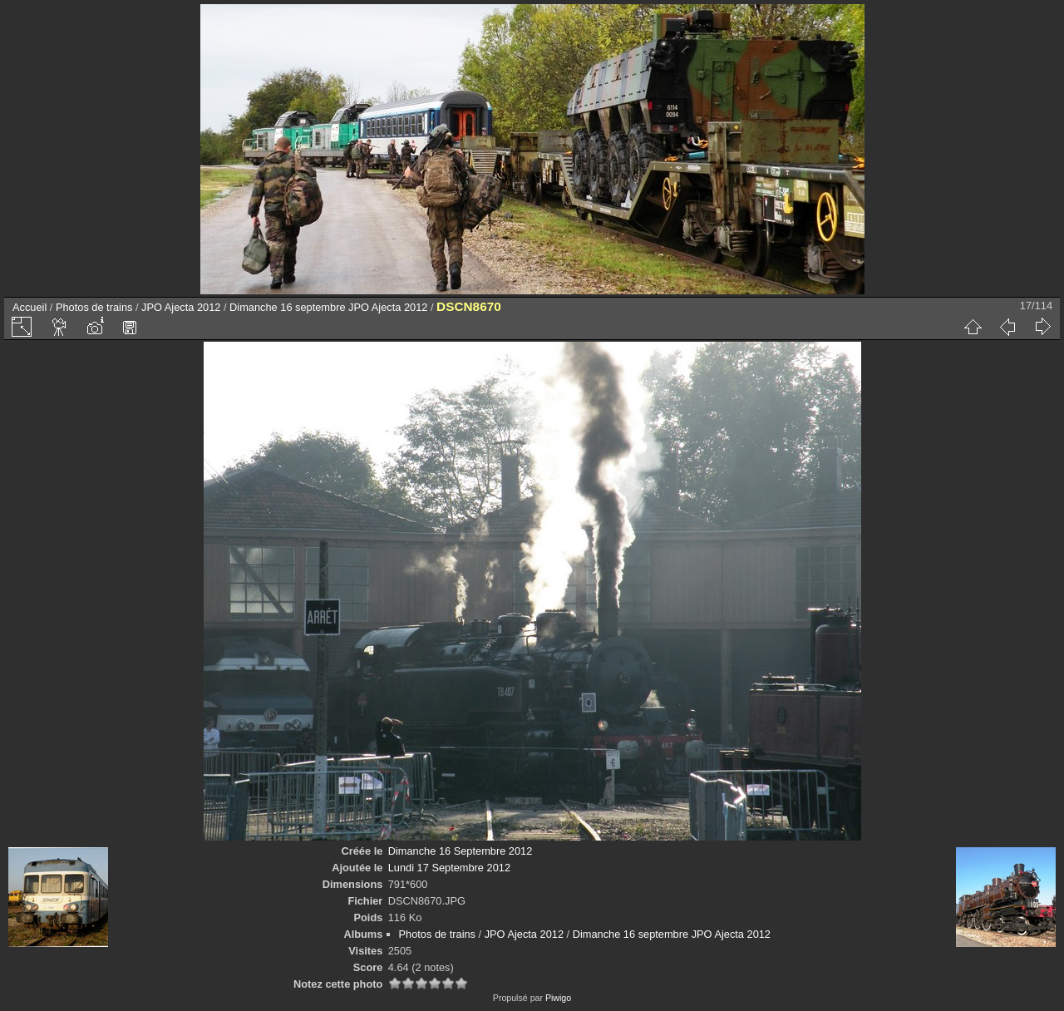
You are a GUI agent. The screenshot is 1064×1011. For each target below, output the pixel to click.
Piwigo (558, 998)
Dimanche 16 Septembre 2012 (460, 851)
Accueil (29, 307)
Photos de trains (94, 307)
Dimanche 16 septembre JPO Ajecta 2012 (328, 307)
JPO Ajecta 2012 (180, 307)
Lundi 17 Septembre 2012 (449, 867)
